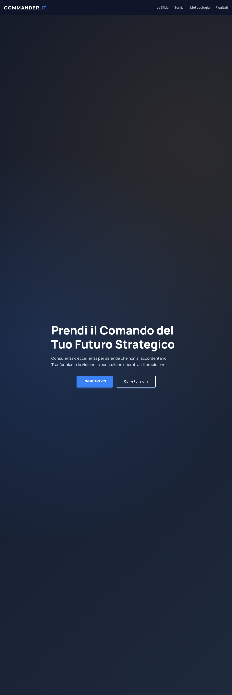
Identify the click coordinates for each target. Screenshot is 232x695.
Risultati (221, 7)
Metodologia (200, 7)
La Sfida (162, 7)
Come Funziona (136, 381)
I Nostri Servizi (94, 381)
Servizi (179, 7)
